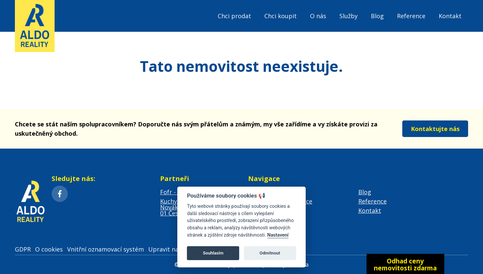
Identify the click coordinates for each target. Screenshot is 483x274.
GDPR (23, 249)
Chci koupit (280, 16)
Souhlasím (213, 253)
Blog (377, 16)
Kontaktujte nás (435, 129)
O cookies (49, 249)
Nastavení (278, 235)
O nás (318, 16)
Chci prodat (234, 16)
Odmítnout (270, 253)
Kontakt (450, 16)
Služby (348, 16)
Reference (411, 16)
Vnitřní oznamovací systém (105, 249)
